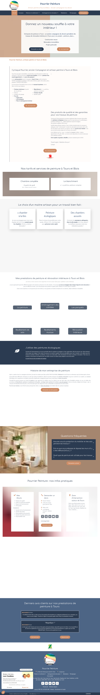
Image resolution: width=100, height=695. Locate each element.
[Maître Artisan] (50, 157)
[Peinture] (22, 300)
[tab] (74, 442)
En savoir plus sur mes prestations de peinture (36, 358)
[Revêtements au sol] (22, 325)
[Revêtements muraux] (50, 325)
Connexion (88, 693)
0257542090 (45, 521)
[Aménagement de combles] (50, 300)
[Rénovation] (78, 325)
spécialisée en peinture (21, 80)
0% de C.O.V (67, 120)
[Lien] (50, 647)
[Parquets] (78, 300)
